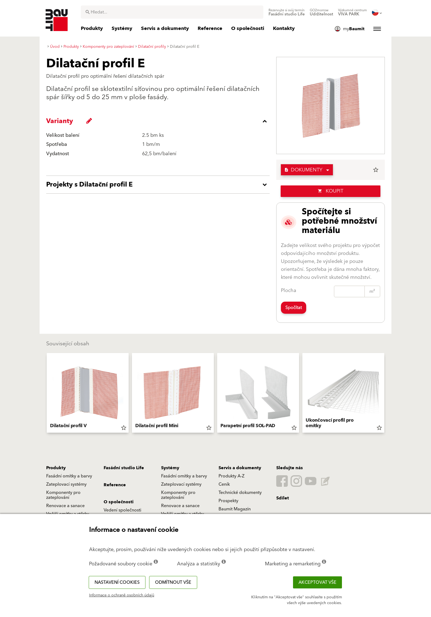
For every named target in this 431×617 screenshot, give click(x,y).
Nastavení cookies (117, 582)
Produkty (56, 468)
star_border (375, 169)
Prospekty (228, 501)
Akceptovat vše (317, 582)
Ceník (224, 484)
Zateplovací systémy (66, 484)
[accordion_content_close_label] (159, 121)
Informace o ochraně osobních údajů (121, 595)
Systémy (170, 468)
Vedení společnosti (122, 510)
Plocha (288, 290)
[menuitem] (286, 12)
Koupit (330, 191)
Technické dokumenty (240, 492)
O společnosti (119, 502)
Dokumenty (303, 170)
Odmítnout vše (173, 582)
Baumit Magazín (235, 509)
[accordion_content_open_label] (159, 184)
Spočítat (293, 308)
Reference (115, 485)
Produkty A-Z (231, 476)
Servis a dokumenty (240, 468)
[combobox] (172, 12)
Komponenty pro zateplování (63, 495)
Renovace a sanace (65, 506)
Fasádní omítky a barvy (69, 476)
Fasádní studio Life (124, 468)
